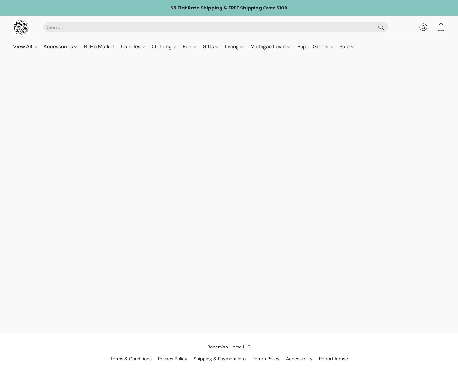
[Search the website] (381, 27)
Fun (189, 46)
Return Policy (266, 359)
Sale (346, 46)
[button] (21, 27)
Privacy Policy (172, 359)
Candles (133, 46)
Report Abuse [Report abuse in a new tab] (333, 359)
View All (25, 46)
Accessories (60, 46)
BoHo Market (99, 46)
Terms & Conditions (131, 359)
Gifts (210, 46)
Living (234, 46)
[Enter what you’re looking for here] (215, 27)
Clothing (164, 46)
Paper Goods (315, 46)
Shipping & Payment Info (220, 359)
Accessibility (299, 359)
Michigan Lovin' (270, 46)
